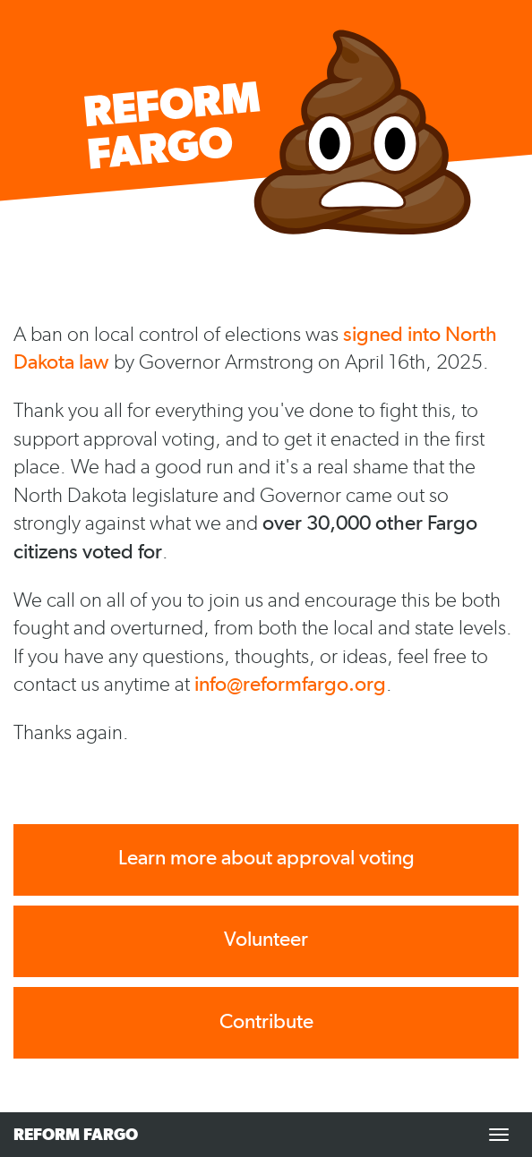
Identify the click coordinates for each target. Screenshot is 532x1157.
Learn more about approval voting (266, 858)
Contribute (266, 1021)
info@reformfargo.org (290, 684)
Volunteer (266, 939)
